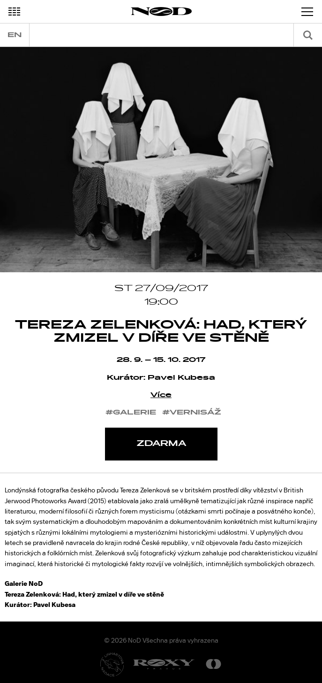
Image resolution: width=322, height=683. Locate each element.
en (14, 35)
